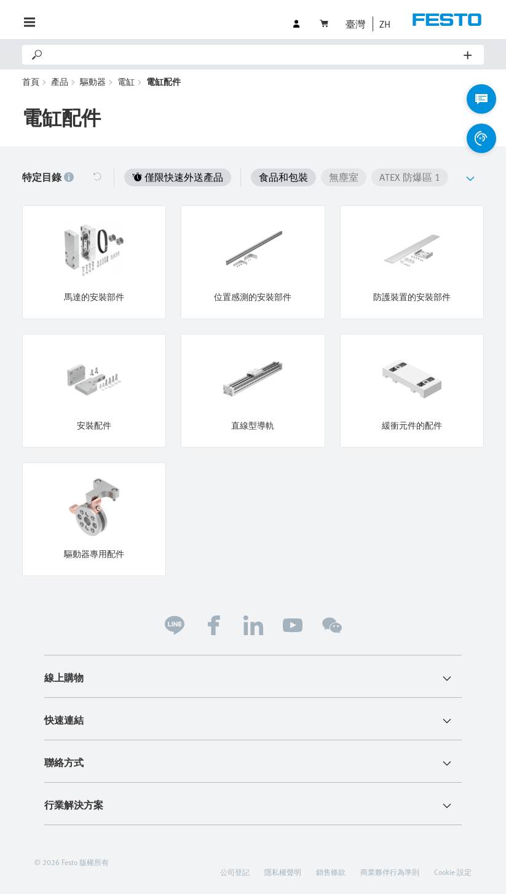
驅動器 (93, 81)
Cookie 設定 (453, 871)
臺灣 (355, 24)
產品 (59, 81)
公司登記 (235, 871)
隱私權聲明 (282, 871)
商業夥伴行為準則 (389, 871)
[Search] (254, 55)
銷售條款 (331, 871)
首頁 (30, 81)
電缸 (126, 81)
